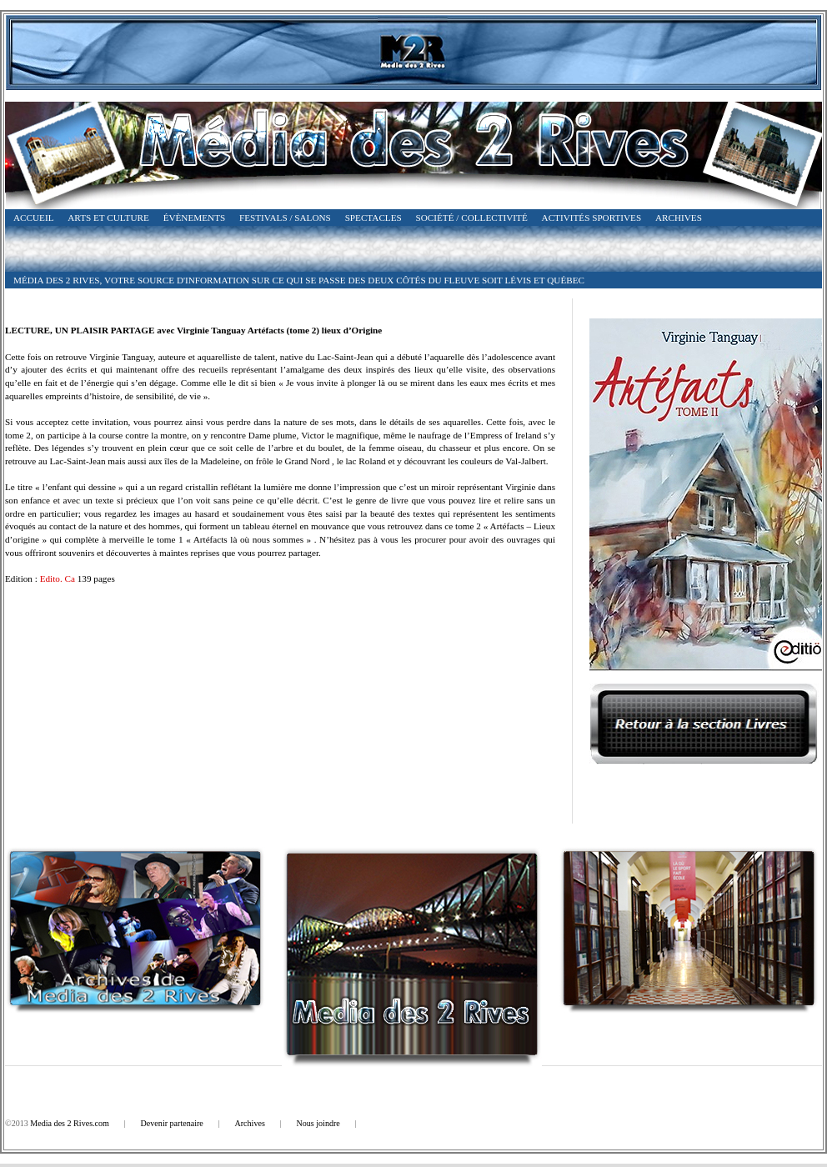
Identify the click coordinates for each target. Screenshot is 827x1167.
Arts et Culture (108, 218)
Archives (678, 218)
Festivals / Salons (285, 218)
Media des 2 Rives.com (69, 1123)
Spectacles (373, 218)
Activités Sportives (592, 218)
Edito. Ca (57, 578)
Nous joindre (317, 1123)
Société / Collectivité (472, 218)
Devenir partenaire (172, 1123)
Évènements (194, 218)
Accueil (33, 218)
